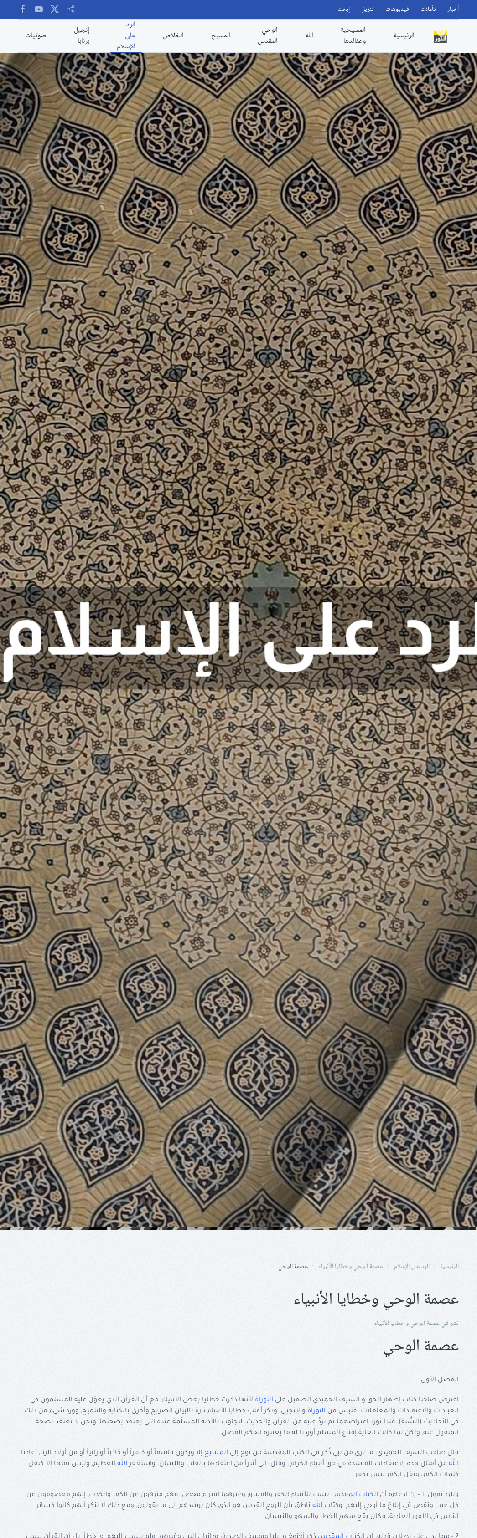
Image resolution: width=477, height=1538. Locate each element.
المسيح (216, 1453)
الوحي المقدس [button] (268, 35)
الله (454, 1464)
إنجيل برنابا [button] (81, 35)
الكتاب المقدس (354, 1495)
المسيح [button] (220, 36)
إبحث (343, 10)
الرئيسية (404, 36)
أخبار (453, 10)
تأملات (428, 10)
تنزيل (367, 10)
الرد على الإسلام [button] (126, 36)
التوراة (264, 1400)
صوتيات (36, 36)
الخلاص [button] (173, 36)
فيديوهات (397, 10)
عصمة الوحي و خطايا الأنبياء (407, 1323)
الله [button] (309, 36)
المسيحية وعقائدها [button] (353, 35)
